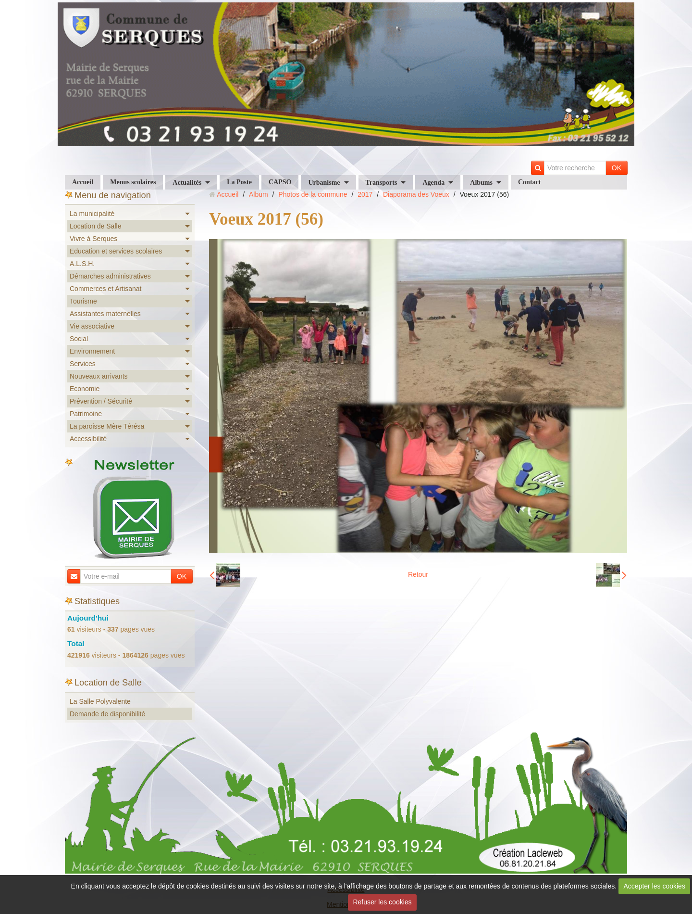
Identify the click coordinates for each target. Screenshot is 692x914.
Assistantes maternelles (105, 313)
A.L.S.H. (82, 263)
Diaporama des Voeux (416, 194)
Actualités (187, 182)
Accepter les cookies (654, 886)
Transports (381, 182)
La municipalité (92, 213)
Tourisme (83, 301)
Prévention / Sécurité (101, 401)
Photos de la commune (312, 194)
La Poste (239, 182)
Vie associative (92, 326)
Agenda (433, 182)
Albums (481, 182)
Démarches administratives (110, 276)
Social (79, 339)
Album (258, 194)
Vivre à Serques (93, 238)
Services (83, 364)
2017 (365, 194)
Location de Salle (95, 226)
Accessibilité (88, 439)
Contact (529, 182)
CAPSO (280, 182)
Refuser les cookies (382, 902)
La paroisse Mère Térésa (107, 426)
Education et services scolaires (116, 251)
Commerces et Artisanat (105, 288)
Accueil (82, 182)
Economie (84, 389)
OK (616, 168)
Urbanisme (324, 182)
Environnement (92, 351)
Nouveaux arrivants (99, 376)
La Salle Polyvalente (100, 701)
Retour (418, 574)
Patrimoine (86, 414)
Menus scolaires (133, 182)
